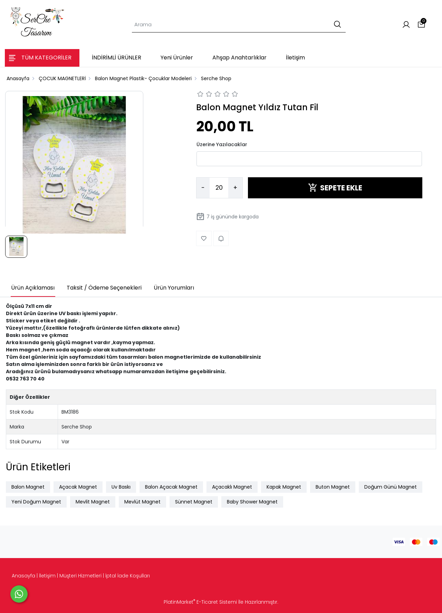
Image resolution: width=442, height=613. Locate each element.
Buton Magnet (333, 486)
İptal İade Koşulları (127, 575)
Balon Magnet (28, 486)
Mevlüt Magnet (142, 501)
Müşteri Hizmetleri (80, 575)
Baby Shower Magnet (252, 501)
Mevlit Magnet (93, 501)
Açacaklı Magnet (232, 486)
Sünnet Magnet (193, 501)
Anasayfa (23, 575)
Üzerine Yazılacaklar (221, 144)
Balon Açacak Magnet (171, 486)
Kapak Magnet (284, 486)
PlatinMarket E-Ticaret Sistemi (200, 601)
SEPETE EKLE (335, 188)
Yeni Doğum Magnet (36, 501)
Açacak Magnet (78, 486)
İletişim (47, 575)
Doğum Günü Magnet (390, 486)
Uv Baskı (121, 486)
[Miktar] (219, 188)
